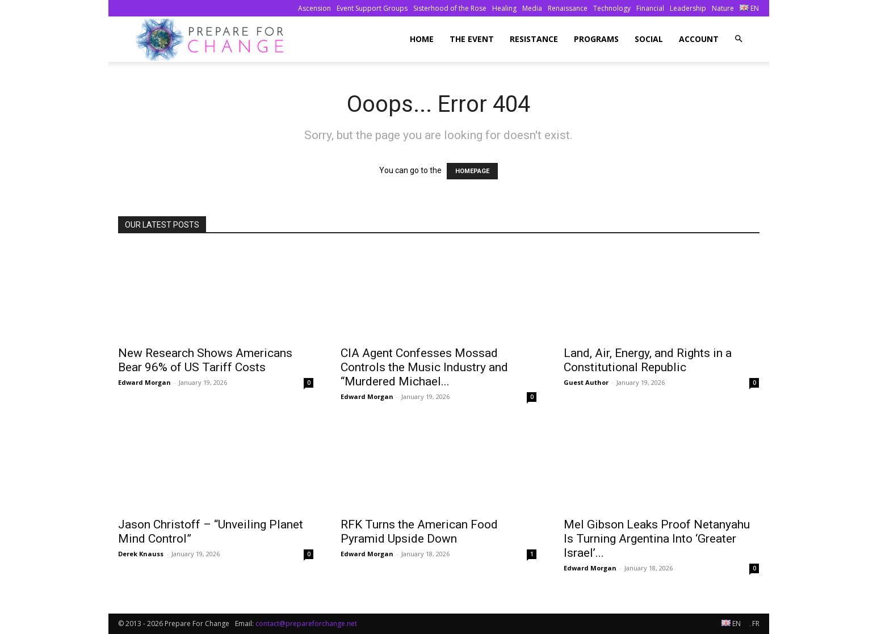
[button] (738, 38)
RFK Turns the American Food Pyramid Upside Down (419, 531)
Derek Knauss (140, 553)
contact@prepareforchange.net (306, 623)
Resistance (534, 38)
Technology (612, 8)
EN (749, 8)
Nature (723, 8)
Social (649, 38)
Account (699, 38)
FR (754, 623)
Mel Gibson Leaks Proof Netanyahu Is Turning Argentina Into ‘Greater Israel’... (657, 539)
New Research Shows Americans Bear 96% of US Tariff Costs (205, 360)
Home (422, 38)
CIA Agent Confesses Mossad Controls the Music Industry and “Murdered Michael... (424, 367)
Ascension (314, 8)
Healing (504, 8)
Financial (650, 8)
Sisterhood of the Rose (449, 8)
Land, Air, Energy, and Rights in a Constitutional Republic (648, 360)
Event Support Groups (372, 8)
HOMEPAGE (472, 171)
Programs (596, 38)
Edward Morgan (144, 382)
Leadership (688, 8)
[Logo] (213, 39)
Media (532, 8)
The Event (472, 38)
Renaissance (568, 8)
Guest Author (586, 382)
